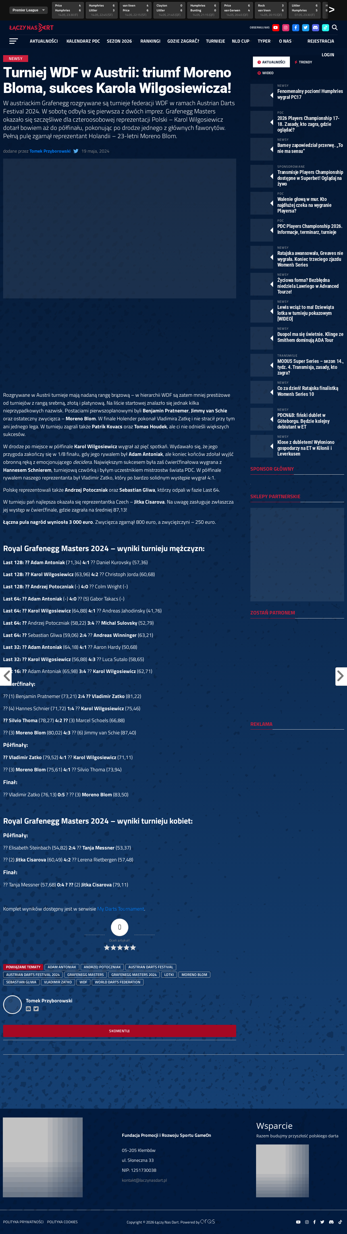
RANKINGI (150, 41)
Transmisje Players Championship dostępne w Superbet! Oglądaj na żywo (310, 177)
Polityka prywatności (23, 1222)
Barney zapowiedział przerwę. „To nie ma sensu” (310, 148)
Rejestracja (320, 41)
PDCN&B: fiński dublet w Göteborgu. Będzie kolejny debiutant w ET (303, 420)
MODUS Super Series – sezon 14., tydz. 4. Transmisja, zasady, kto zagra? (310, 366)
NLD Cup (240, 41)
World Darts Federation (117, 982)
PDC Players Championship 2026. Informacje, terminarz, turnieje (309, 229)
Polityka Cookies (62, 1222)
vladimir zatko (58, 982)
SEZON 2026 (119, 41)
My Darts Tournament (120, 909)
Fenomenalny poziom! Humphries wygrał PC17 (310, 94)
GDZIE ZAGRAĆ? (183, 41)
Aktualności (44, 41)
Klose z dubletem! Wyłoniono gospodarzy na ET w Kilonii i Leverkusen (305, 447)
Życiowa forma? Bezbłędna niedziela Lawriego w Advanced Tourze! (308, 285)
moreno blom (194, 974)
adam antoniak (62, 967)
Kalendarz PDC (83, 41)
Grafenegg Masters (85, 974)
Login (328, 54)
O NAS (285, 41)
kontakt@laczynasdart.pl (144, 1180)
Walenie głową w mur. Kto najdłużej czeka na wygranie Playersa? (304, 204)
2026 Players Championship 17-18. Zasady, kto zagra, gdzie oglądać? (308, 123)
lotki (169, 974)
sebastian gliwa (21, 982)
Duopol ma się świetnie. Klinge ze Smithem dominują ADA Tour (310, 337)
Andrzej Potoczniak (102, 967)
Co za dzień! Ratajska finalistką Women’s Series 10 (307, 391)
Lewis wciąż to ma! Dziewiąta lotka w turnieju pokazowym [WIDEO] (305, 312)
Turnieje (215, 41)
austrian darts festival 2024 (33, 974)
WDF (83, 982)
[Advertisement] (119, 349)
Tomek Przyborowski (50, 151)
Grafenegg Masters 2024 (134, 974)
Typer (264, 41)
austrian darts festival (150, 967)
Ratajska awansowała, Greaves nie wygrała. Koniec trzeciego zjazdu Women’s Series (310, 258)
